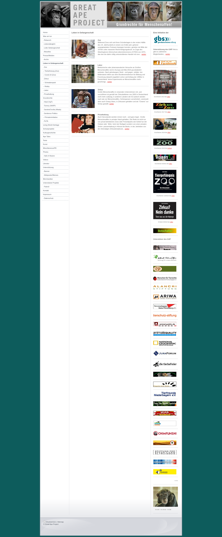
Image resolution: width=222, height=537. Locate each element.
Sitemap (60, 522)
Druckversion (49, 522)
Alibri (168, 96)
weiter (144, 54)
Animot (169, 148)
